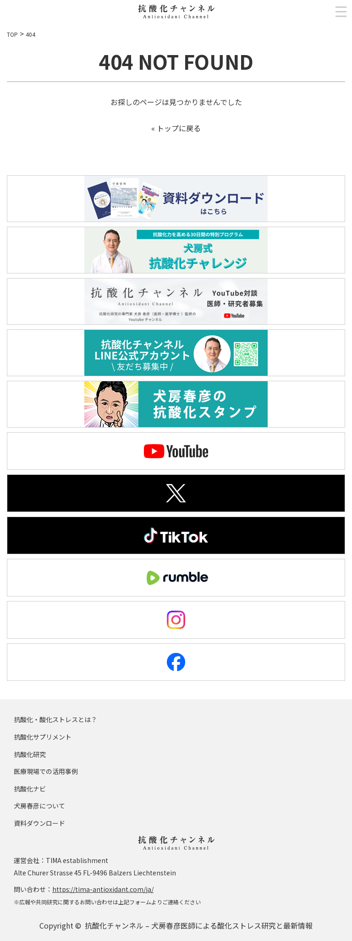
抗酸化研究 (30, 754)
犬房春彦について (39, 805)
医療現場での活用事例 (46, 771)
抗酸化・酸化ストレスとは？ (55, 719)
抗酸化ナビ (30, 788)
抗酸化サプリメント (43, 736)
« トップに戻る (176, 128)
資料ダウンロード (39, 823)
